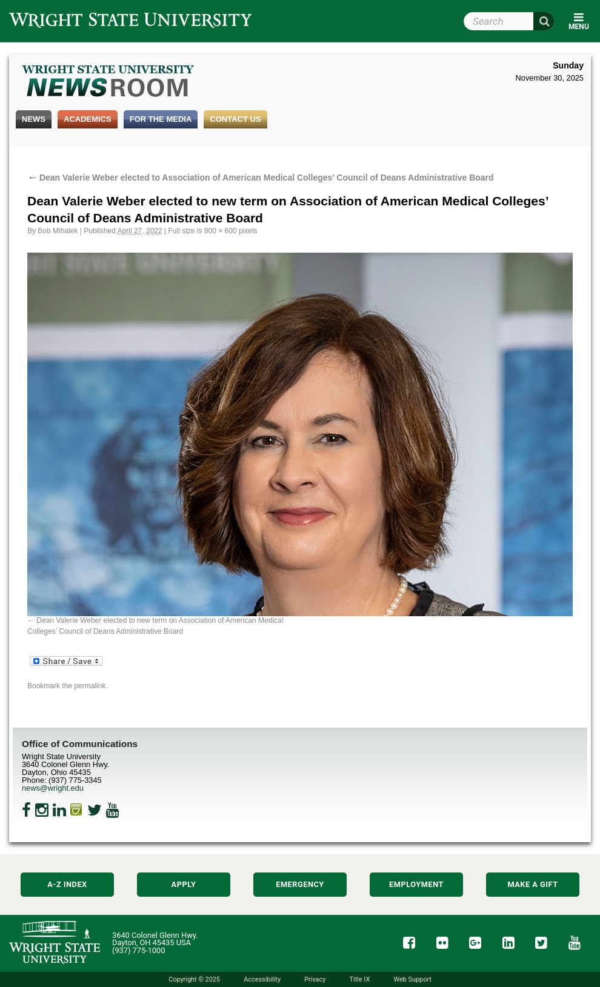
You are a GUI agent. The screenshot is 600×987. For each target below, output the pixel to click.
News (33, 119)
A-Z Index (67, 884)
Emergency (300, 884)
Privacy (314, 979)
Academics (88, 119)
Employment (416, 884)
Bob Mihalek (58, 231)
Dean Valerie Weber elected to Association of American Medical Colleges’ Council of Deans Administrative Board (260, 177)
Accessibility (262, 979)
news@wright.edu (53, 788)
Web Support (412, 979)
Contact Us (235, 119)
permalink (89, 686)
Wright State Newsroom (108, 82)
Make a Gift (532, 884)
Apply (184, 884)
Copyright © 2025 (194, 979)
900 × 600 (220, 231)
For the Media (161, 119)
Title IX (360, 979)
